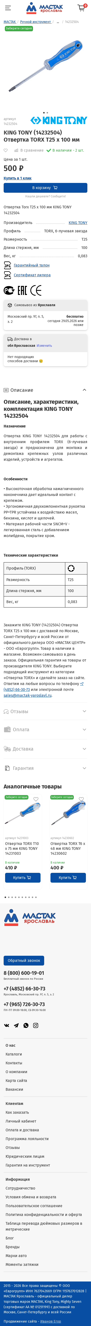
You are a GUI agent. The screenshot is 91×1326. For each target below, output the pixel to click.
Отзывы (13, 1147)
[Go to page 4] (15, 897)
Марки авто (16, 1255)
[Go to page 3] (12, 897)
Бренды (13, 1247)
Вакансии (14, 1089)
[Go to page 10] (36, 897)
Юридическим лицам (25, 1156)
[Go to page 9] (32, 897)
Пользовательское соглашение (34, 1205)
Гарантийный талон (32, 265)
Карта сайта (16, 1080)
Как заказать (17, 1112)
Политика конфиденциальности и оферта (44, 1214)
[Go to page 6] (22, 897)
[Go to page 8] (29, 897)
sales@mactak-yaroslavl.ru (27, 695)
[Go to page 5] (19, 897)
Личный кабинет (21, 1121)
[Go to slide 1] (44, 112)
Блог (10, 1238)
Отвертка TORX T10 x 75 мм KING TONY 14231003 (22, 848)
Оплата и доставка (22, 1130)
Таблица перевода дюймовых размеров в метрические (44, 1226)
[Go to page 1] (5, 897)
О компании (16, 1071)
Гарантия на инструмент (28, 1165)
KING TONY (78, 222)
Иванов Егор (50, 1321)
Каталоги (14, 1054)
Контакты (14, 1063)
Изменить (44, 346)
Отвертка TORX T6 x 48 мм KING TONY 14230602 (67, 848)
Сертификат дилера (32, 275)
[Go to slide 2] (47, 112)
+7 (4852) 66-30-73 (24, 989)
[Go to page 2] (8, 897)
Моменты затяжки (22, 1264)
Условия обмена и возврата (31, 1197)
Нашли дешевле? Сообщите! (45, 196)
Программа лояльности (27, 1138)
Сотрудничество (20, 1188)
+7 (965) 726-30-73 (24, 1004)
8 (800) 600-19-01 (24, 973)
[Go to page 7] (25, 897)
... (58, 22)
